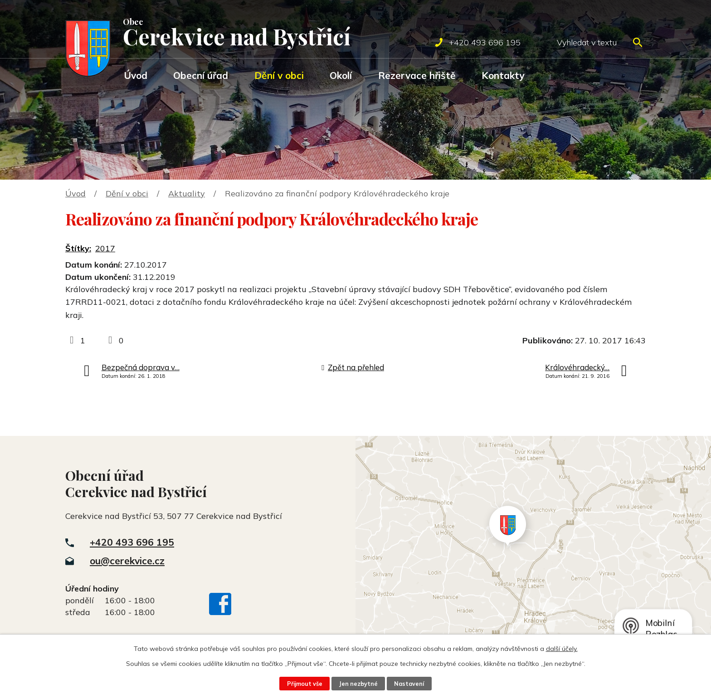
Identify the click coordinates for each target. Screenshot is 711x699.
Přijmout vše (304, 683)
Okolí (341, 75)
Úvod (135, 75)
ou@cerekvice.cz (127, 561)
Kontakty (503, 75)
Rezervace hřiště (417, 75)
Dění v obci (279, 75)
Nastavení (409, 683)
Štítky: (78, 248)
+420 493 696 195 (132, 542)
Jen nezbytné (358, 683)
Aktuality (186, 193)
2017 (105, 248)
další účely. (562, 649)
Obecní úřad (200, 75)
